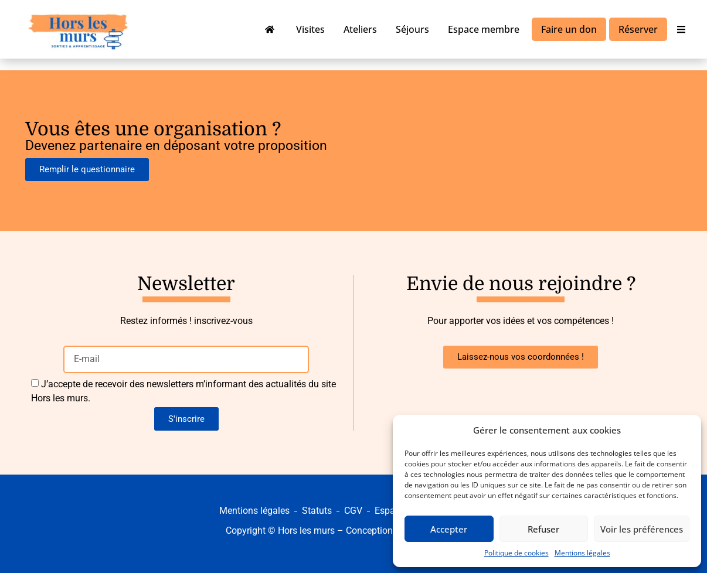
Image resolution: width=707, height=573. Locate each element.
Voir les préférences (641, 529)
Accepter (448, 529)
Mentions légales (582, 553)
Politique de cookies (516, 553)
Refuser (543, 529)
